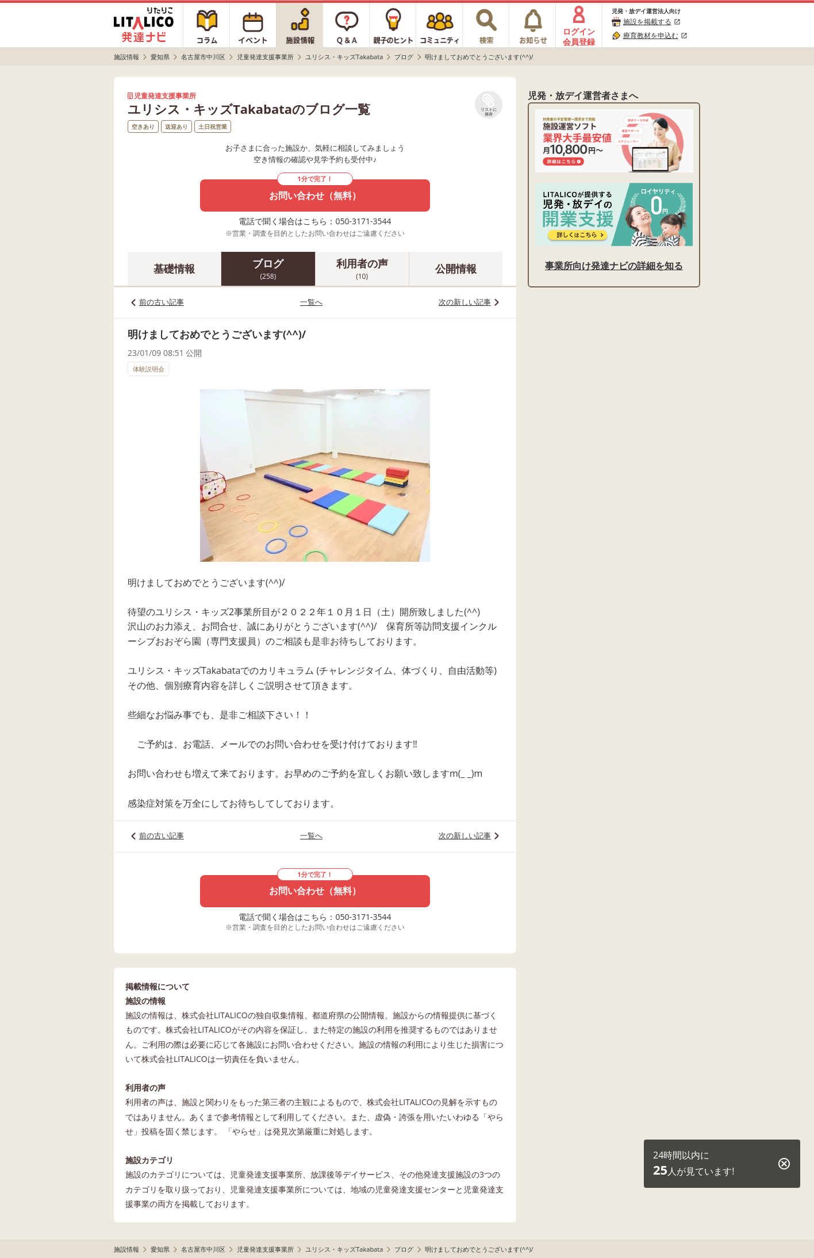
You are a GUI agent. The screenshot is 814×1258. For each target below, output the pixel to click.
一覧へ (311, 302)
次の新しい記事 (465, 302)
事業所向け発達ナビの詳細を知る (614, 265)
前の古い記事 (161, 302)
